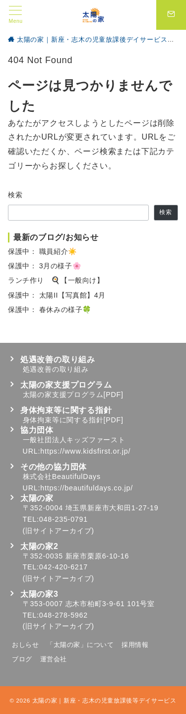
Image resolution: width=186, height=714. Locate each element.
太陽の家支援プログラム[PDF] (73, 394)
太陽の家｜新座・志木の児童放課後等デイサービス (104, 700)
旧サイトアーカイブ (58, 531)
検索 (15, 195)
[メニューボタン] (15, 15)
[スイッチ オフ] (171, 15)
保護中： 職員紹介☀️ (42, 251)
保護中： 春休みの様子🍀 (50, 310)
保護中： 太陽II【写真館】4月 (57, 295)
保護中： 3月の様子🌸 (44, 266)
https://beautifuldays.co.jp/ (86, 488)
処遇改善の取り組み (56, 369)
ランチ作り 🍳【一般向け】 (56, 280)
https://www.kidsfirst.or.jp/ (85, 451)
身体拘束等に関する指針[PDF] (73, 420)
